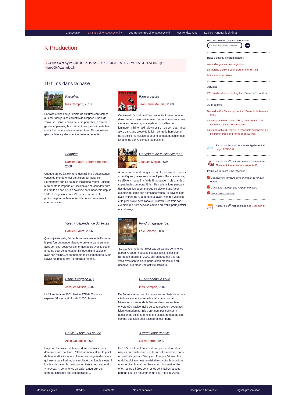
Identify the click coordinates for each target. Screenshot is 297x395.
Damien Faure (74, 161)
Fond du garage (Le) (154, 223)
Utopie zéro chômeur (223, 193)
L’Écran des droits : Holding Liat (225, 93)
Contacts (108, 390)
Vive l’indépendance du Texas (87, 223)
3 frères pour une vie (154, 333)
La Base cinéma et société (104, 32)
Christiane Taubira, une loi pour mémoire (234, 187)
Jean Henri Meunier (152, 104)
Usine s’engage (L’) (79, 279)
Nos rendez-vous (187, 32)
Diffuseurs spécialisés (219, 75)
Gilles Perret (147, 340)
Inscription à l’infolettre (203, 390)
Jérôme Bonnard (97, 161)
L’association (73, 32)
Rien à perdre (149, 96)
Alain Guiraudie (75, 340)
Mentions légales (47, 390)
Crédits (80, 390)
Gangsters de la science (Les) (161, 154)
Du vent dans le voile (154, 279)
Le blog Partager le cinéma (220, 32)
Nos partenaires (142, 390)
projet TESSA (223, 149)
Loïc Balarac (147, 231)
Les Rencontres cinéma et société (149, 32)
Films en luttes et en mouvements (235, 165)
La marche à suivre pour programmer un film (232, 69)
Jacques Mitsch (149, 161)
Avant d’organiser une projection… (226, 64)
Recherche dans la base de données (228, 40)
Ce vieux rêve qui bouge (83, 333)
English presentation (248, 390)
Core (257, 205)
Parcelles (72, 96)
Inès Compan (74, 104)
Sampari (71, 154)
